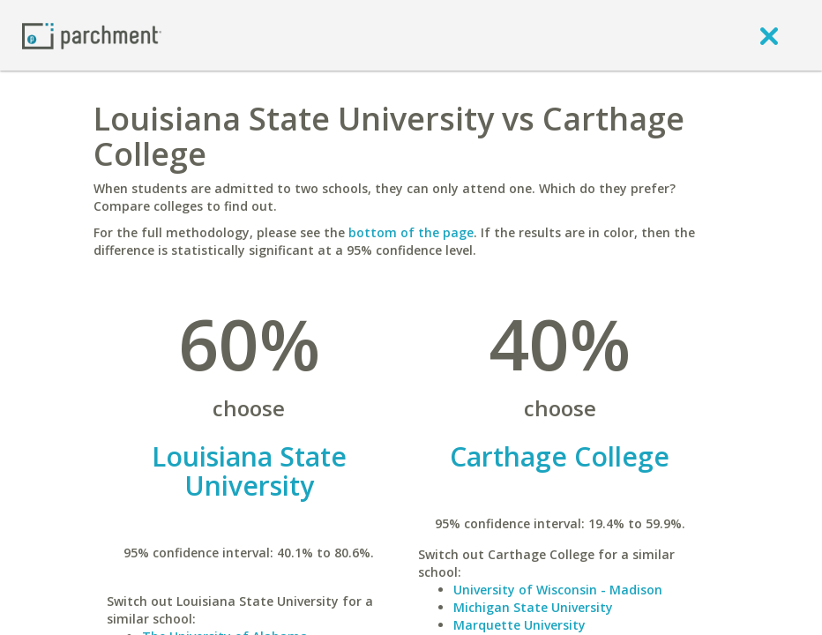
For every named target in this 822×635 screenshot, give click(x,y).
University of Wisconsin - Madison (557, 589)
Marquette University (519, 624)
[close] (769, 35)
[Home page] (91, 34)
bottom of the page (411, 232)
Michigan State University (533, 607)
